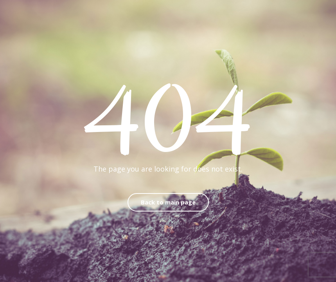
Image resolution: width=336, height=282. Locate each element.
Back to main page (168, 202)
